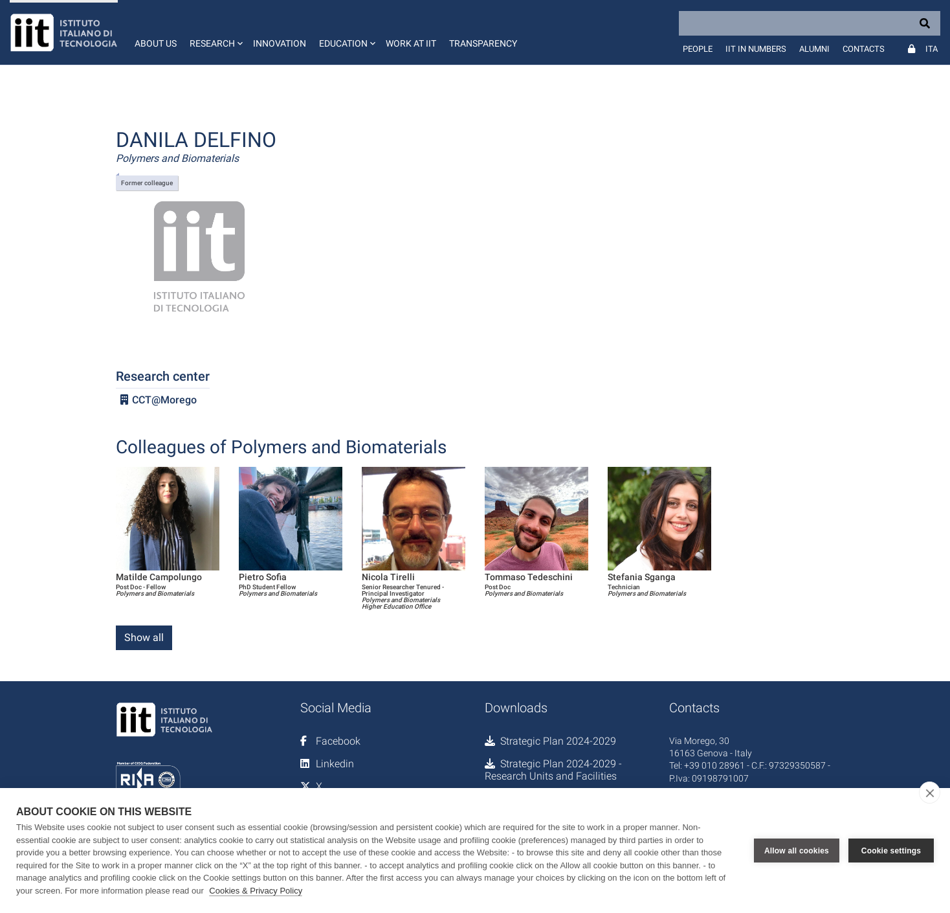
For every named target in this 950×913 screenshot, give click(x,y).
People (697, 49)
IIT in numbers (755, 49)
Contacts (864, 49)
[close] (929, 793)
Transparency (483, 43)
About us (156, 43)
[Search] (809, 23)
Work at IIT (411, 43)
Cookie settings (891, 850)
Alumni (814, 49)
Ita (931, 49)
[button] (215, 32)
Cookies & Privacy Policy (255, 891)
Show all (144, 637)
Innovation (279, 43)
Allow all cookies (796, 850)
